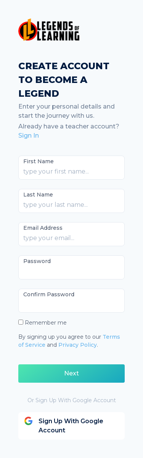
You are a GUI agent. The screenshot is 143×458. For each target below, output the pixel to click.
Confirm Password (48, 294)
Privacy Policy (77, 344)
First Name (38, 161)
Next (71, 373)
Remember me (46, 322)
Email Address (43, 227)
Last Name (38, 194)
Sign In (28, 135)
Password (37, 261)
